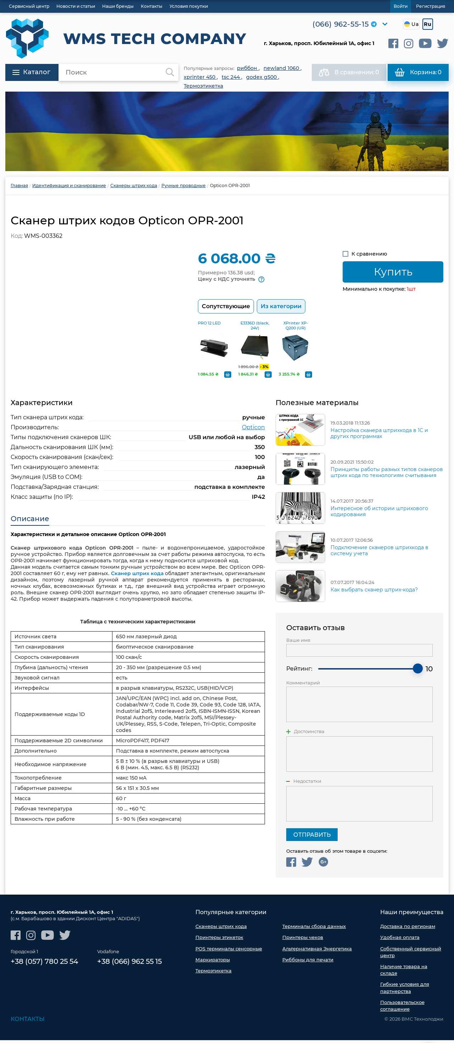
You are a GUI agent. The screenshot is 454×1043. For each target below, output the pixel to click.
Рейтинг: (299, 671)
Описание (30, 521)
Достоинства (309, 734)
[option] (227, 131)
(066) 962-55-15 (340, 24)
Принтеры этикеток (219, 940)
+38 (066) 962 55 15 (129, 964)
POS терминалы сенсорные (228, 951)
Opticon (253, 430)
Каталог (31, 72)
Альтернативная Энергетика (317, 951)
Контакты (28, 1022)
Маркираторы (212, 962)
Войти (401, 6)
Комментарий (303, 685)
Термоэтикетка (213, 973)
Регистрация (430, 6)
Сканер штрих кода (137, 576)
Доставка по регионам (407, 929)
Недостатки (307, 784)
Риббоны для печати (307, 962)
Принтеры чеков (302, 940)
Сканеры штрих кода (221, 929)
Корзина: (418, 72)
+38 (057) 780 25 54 (44, 964)
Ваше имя (298, 643)
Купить (393, 271)
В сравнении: (349, 72)
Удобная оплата (400, 940)
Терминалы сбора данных (314, 929)
